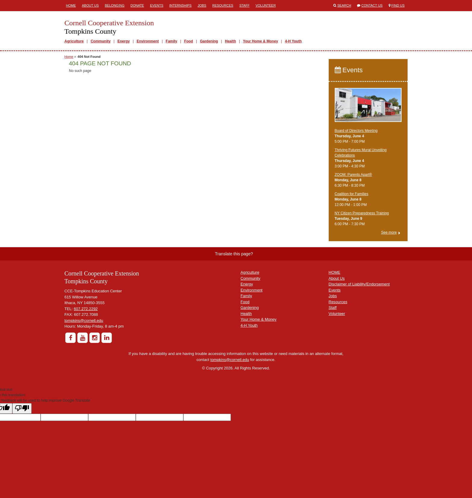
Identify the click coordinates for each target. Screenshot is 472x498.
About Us (90, 5)
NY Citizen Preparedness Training (362, 213)
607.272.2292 (86, 309)
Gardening (209, 41)
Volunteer (266, 5)
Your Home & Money (260, 41)
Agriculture (74, 41)
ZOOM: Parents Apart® (353, 175)
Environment (148, 41)
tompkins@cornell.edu (83, 320)
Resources (222, 5)
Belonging (114, 5)
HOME (334, 272)
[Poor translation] (22, 408)
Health (230, 41)
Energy (123, 41)
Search (344, 5)
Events (156, 5)
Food (188, 41)
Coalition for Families (351, 194)
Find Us (398, 5)
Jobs (201, 5)
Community (100, 41)
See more (389, 232)
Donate (137, 5)
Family (171, 41)
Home (71, 5)
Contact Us (372, 5)
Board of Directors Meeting (356, 131)
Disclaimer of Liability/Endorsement (359, 284)
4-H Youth (293, 41)
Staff (244, 5)
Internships (180, 5)
